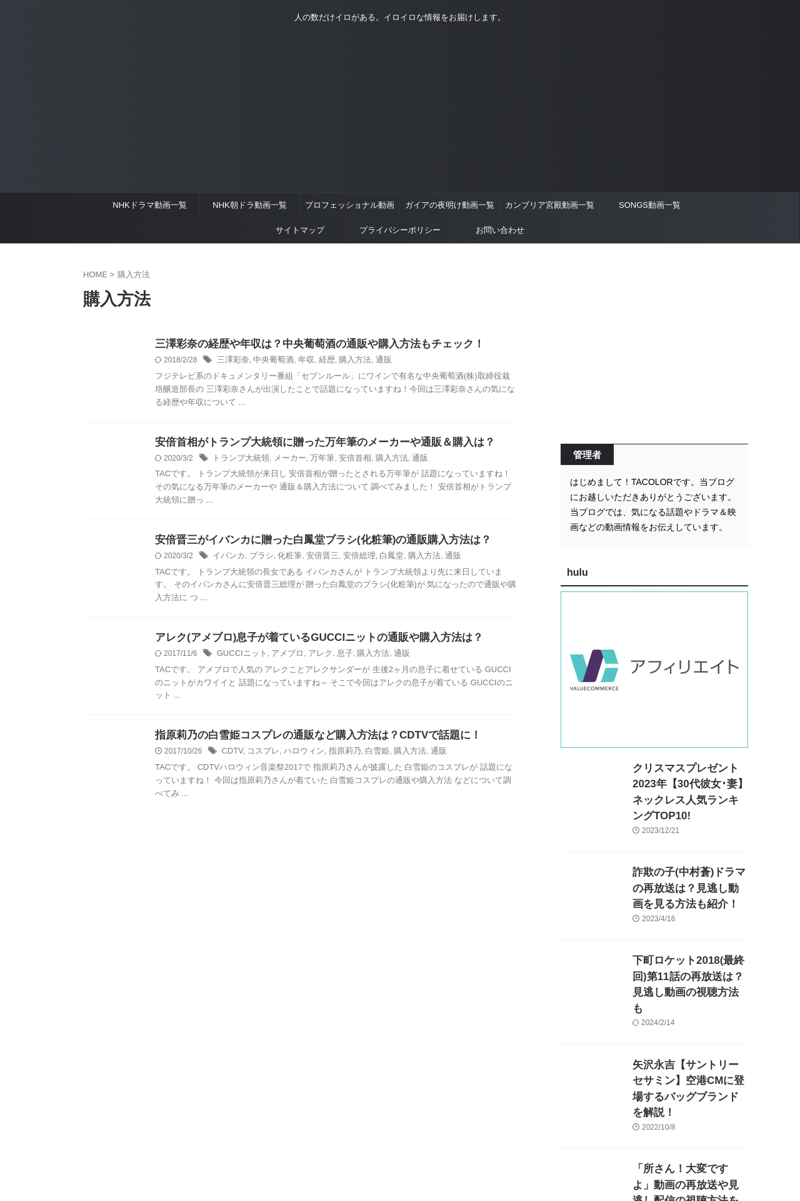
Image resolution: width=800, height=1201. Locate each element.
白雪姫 (367, 756)
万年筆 (314, 460)
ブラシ (258, 559)
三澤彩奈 (232, 361)
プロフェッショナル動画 (349, 205)
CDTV (231, 756)
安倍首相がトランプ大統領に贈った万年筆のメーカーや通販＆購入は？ (315, 443)
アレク (313, 657)
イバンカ (227, 559)
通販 (372, 361)
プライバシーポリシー (400, 230)
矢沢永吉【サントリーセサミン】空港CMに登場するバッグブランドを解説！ (689, 1046)
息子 (335, 657)
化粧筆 (284, 559)
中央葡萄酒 (269, 361)
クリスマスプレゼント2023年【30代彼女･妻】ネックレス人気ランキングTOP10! (687, 781)
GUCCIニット (240, 657)
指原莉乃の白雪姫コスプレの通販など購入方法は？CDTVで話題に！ (308, 740)
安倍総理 (349, 559)
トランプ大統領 (238, 460)
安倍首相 (345, 460)
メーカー (284, 460)
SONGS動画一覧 (650, 205)
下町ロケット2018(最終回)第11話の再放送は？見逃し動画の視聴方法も (690, 958)
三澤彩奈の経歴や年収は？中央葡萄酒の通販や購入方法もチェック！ (310, 344)
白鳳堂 (379, 559)
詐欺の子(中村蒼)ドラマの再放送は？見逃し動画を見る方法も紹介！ (689, 870)
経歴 (319, 361)
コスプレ (261, 756)
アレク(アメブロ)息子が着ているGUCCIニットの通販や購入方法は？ (309, 641)
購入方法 (346, 361)
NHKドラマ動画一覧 (149, 205)
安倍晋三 (315, 559)
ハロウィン (298, 756)
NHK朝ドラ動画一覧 (249, 205)
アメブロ (283, 657)
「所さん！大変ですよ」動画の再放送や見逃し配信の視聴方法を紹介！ (689, 1134)
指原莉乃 (336, 756)
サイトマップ (300, 230)
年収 (300, 361)
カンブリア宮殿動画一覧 (549, 205)
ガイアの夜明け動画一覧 (449, 205)
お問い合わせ (500, 230)
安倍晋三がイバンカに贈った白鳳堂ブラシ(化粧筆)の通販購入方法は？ (313, 542)
